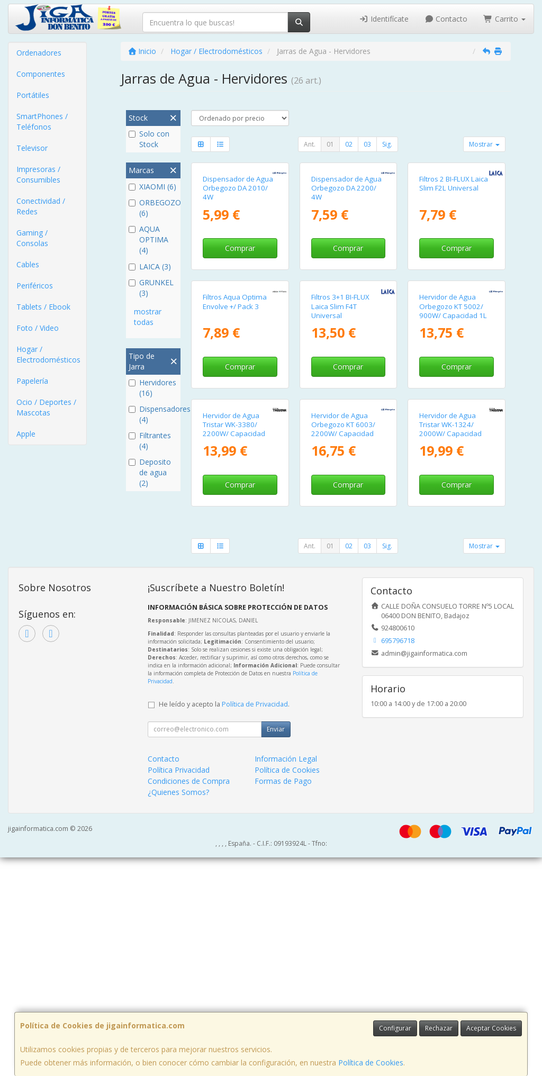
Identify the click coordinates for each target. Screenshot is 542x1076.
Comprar (240, 321)
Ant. (309, 144)
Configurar (395, 1028)
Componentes (40, 74)
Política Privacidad (179, 988)
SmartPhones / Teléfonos (42, 121)
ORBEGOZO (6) (153, 207)
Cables (27, 264)
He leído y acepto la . (224, 922)
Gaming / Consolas (32, 238)
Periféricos (34, 286)
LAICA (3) (150, 266)
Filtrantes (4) (150, 440)
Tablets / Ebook (43, 307)
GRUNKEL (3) (151, 287)
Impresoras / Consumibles (38, 174)
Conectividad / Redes (40, 206)
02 (349, 144)
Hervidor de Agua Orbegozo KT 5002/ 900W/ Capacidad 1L (453, 452)
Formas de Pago (283, 999)
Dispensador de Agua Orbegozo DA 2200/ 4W (346, 261)
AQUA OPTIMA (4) (148, 239)
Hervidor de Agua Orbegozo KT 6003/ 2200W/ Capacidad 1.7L (343, 647)
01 (330, 144)
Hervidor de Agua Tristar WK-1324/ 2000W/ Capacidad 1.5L (450, 647)
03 (367, 144)
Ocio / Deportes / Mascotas (46, 407)
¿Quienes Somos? (178, 1011)
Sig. (387, 144)
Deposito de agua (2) (150, 472)
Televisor (32, 148)
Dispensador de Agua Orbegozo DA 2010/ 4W (238, 261)
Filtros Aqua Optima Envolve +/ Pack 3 (235, 447)
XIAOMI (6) (152, 187)
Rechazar (439, 1028)
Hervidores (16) (152, 387)
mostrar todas (147, 316)
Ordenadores (38, 53)
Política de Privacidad (255, 922)
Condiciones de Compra (189, 999)
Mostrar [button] (484, 144)
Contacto (446, 19)
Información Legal (286, 977)
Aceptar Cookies (491, 1028)
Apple (25, 434)
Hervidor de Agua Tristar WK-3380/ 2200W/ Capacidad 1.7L (234, 647)
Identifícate (384, 19)
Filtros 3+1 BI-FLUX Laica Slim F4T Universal (340, 452)
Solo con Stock (149, 139)
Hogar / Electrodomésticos (48, 354)
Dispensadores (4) (153, 414)
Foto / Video (37, 328)
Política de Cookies (370, 1062)
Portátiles (32, 95)
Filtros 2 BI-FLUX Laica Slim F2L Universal (453, 256)
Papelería (32, 381)
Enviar (276, 947)
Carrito (504, 19)
